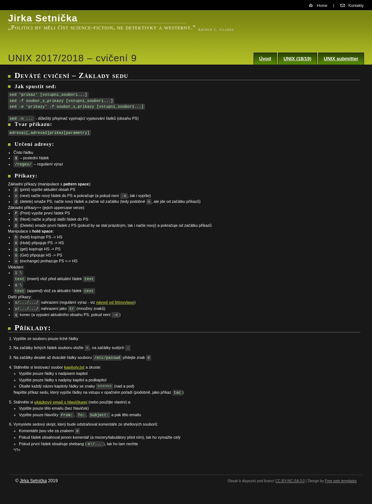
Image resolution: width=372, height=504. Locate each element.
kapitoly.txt (74, 367)
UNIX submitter (341, 58)
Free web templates (341, 481)
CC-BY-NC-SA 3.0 (290, 481)
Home (322, 5)
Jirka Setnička (33, 480)
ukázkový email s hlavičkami (60, 402)
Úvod (265, 58)
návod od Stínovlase (115, 302)
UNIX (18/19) (297, 58)
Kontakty (356, 5)
